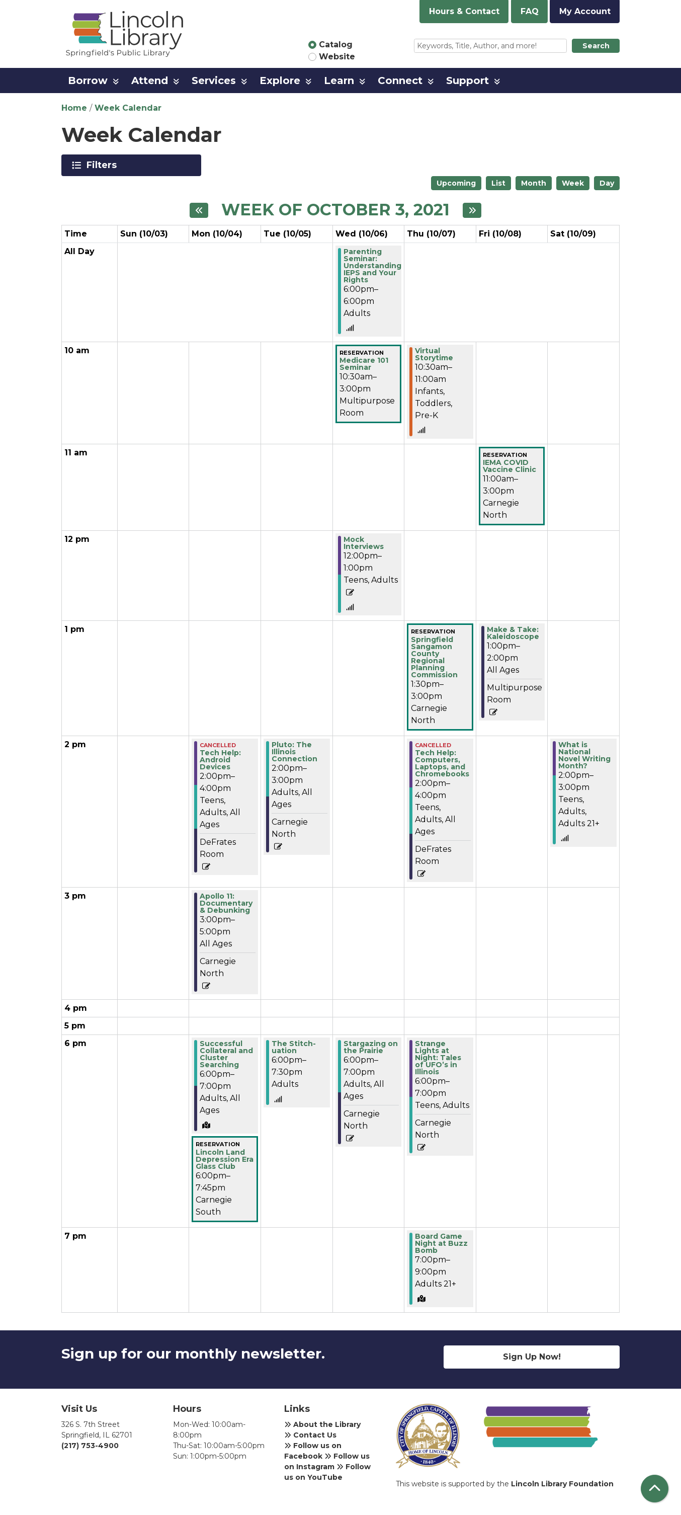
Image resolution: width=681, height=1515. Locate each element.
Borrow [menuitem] (88, 80)
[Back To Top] (654, 1488)
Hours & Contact (464, 11)
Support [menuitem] (467, 80)
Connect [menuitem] (400, 80)
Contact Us (310, 1435)
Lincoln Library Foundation (562, 1483)
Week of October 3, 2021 (335, 209)
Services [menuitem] (214, 80)
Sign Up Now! (532, 1357)
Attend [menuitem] (149, 80)
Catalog (336, 44)
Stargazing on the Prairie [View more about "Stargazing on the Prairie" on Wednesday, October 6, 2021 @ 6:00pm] (371, 1047)
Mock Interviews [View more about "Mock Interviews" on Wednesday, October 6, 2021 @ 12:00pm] (364, 543)
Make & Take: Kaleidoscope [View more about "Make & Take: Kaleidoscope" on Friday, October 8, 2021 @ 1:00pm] (513, 633)
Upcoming (456, 183)
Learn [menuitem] (339, 80)
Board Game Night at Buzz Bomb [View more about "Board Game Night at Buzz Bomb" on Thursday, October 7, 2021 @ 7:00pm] (441, 1243)
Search (596, 45)
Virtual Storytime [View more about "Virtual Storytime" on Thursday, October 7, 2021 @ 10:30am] (434, 354)
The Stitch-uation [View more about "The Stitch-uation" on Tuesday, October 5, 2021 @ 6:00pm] (294, 1047)
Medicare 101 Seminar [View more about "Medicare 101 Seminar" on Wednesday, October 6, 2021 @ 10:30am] (363, 364)
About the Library (322, 1424)
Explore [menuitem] (280, 80)
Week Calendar (128, 108)
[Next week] (472, 210)
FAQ (530, 11)
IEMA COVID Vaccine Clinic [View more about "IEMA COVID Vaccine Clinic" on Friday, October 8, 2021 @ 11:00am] (509, 466)
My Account (585, 11)
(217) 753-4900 (90, 1445)
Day (607, 183)
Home (74, 108)
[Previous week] (199, 210)
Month (533, 183)
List (498, 183)
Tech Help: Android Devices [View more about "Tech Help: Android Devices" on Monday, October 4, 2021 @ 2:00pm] (220, 759)
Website (337, 56)
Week (573, 183)
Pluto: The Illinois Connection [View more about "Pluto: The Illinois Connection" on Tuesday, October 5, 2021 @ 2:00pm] (294, 751)
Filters (103, 165)
